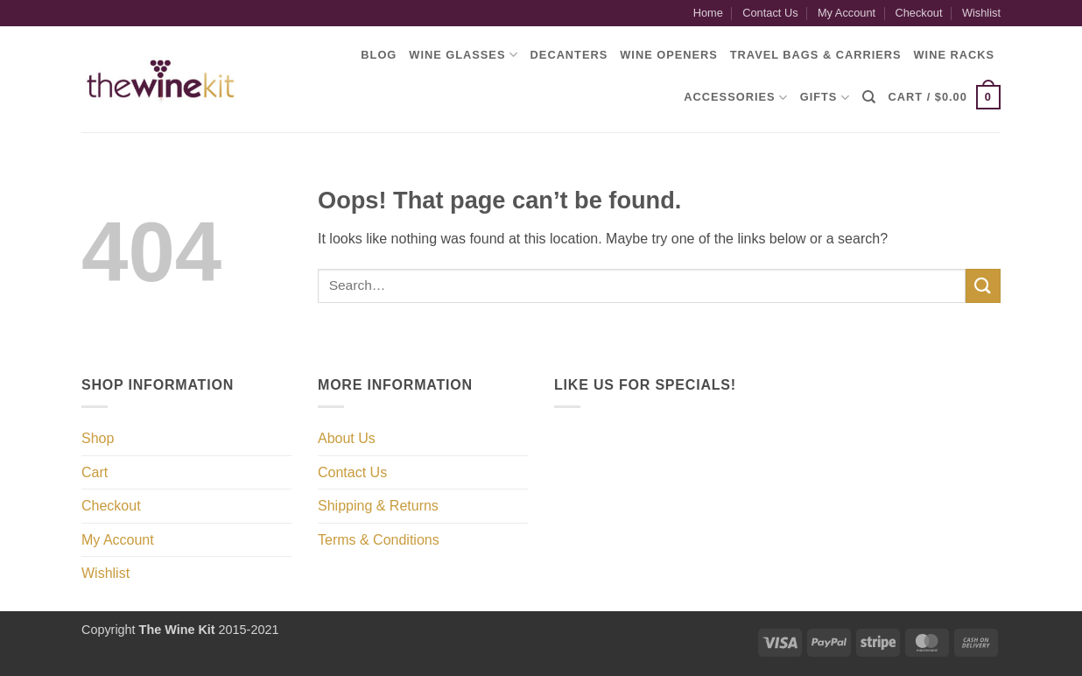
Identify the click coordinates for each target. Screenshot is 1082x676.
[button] (945, 97)
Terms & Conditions (378, 539)
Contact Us (769, 12)
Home (708, 12)
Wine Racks (954, 54)
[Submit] (983, 286)
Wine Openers (669, 54)
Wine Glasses (463, 54)
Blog (379, 54)
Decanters (569, 54)
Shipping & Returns (378, 505)
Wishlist (981, 12)
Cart (94, 472)
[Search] (869, 97)
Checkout (918, 12)
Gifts (825, 97)
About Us (347, 438)
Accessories (735, 97)
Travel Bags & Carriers (816, 54)
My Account (846, 12)
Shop (97, 438)
